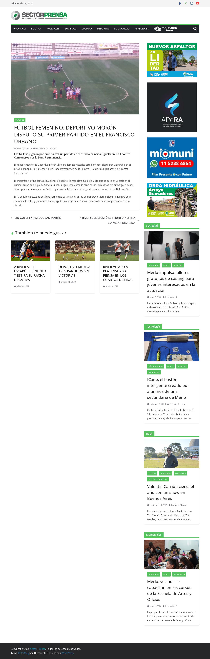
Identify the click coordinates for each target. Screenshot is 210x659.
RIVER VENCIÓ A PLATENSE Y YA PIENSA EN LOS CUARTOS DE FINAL (118, 273)
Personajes (142, 28)
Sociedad (70, 28)
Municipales (179, 574)
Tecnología (153, 372)
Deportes (103, 28)
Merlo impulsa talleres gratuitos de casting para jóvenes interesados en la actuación (171, 281)
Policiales (53, 28)
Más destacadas (155, 366)
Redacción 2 (171, 606)
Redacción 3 (171, 297)
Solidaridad (121, 28)
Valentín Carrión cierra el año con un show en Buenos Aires (170, 492)
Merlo (166, 265)
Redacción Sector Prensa (44, 148)
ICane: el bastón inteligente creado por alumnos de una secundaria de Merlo (168, 388)
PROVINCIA (19, 28)
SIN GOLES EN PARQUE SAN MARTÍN (36, 218)
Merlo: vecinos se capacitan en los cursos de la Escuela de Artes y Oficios (169, 590)
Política (36, 28)
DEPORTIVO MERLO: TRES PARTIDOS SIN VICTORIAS (74, 271)
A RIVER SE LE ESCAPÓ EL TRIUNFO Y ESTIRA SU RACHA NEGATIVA (109, 220)
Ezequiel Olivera (177, 404)
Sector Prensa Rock (157, 479)
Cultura (87, 28)
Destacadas (153, 265)
